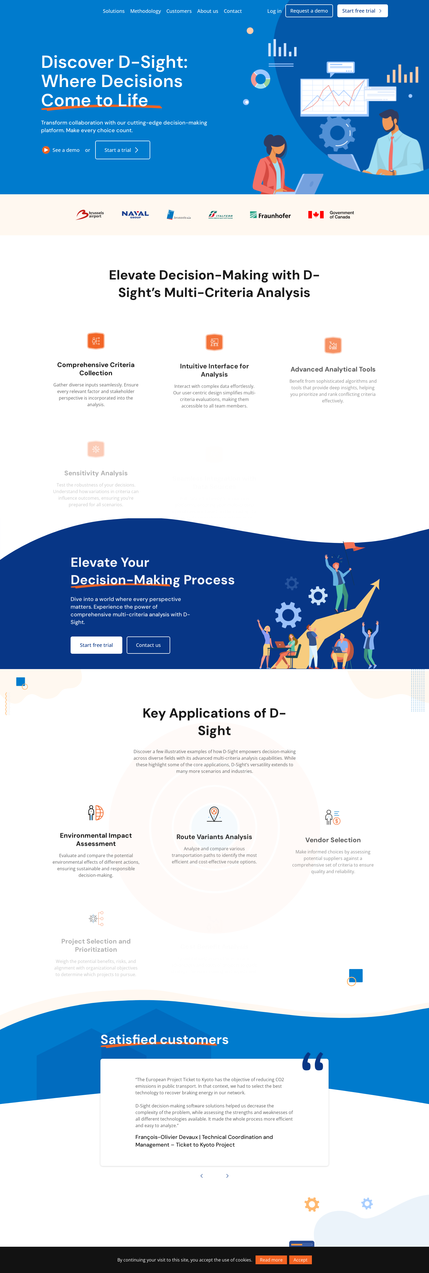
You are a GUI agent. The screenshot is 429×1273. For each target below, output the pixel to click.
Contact (233, 11)
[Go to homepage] (68, 10)
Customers (179, 11)
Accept (301, 1260)
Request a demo (309, 10)
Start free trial (362, 10)
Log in (274, 11)
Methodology (145, 11)
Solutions (114, 11)
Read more (271, 1260)
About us (207, 11)
